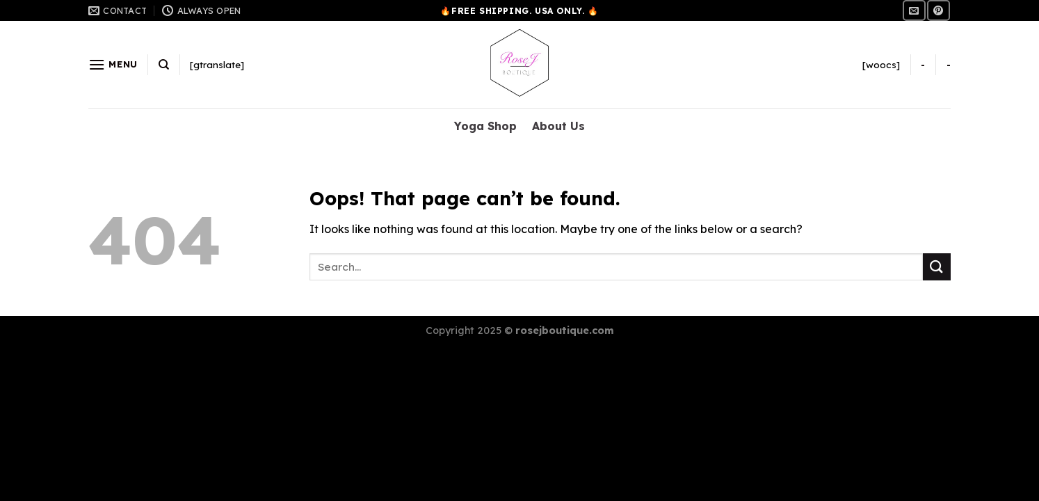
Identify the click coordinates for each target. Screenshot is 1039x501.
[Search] (164, 64)
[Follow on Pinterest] (938, 10)
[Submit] (937, 266)
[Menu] (113, 64)
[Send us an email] (914, 10)
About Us (558, 126)
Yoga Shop (485, 126)
